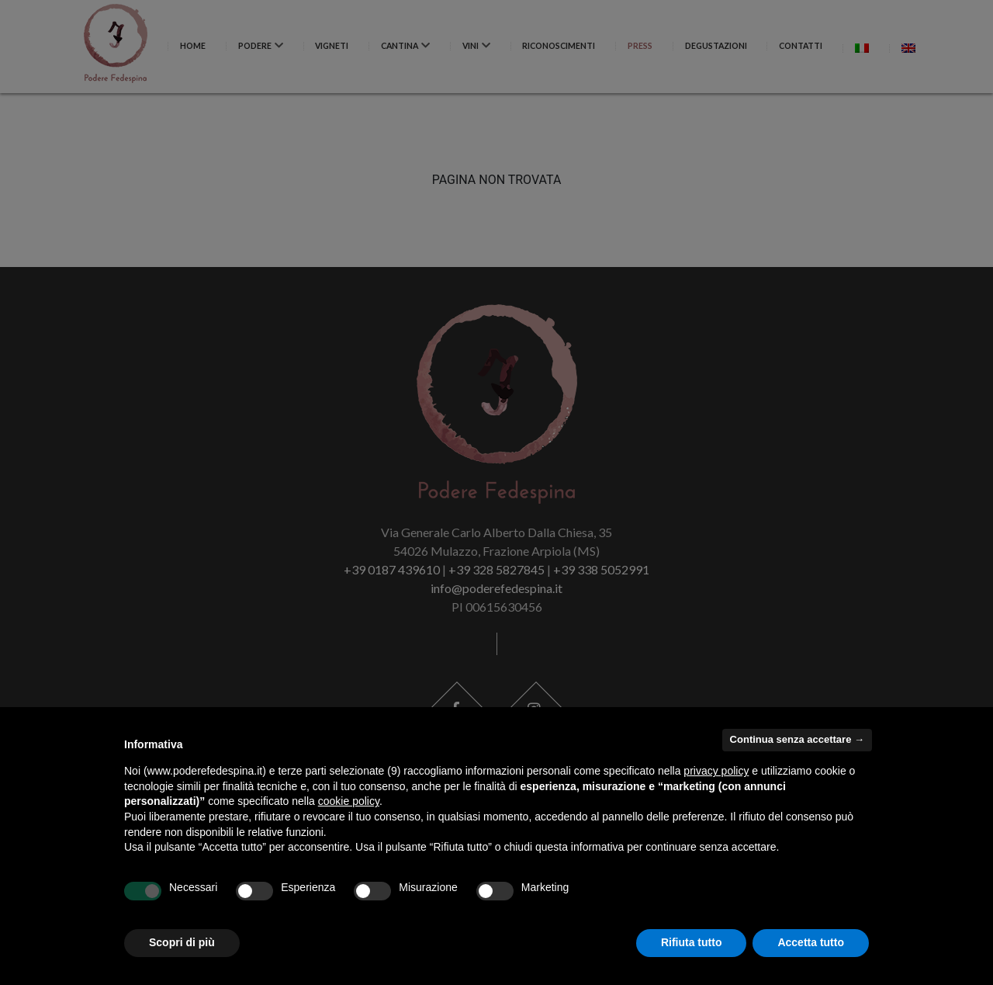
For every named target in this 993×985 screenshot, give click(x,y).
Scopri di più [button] (182, 942)
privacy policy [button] (716, 771)
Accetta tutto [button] (810, 942)
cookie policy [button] (348, 801)
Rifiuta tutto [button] (691, 942)
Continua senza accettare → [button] (797, 739)
